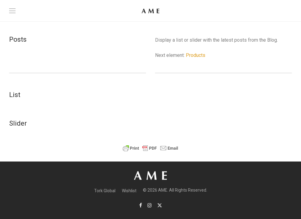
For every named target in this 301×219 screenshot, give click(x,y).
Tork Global (104, 190)
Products (195, 55)
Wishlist (129, 190)
